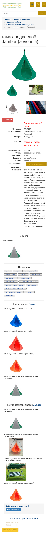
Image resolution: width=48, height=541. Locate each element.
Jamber (37, 405)
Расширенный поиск (10, 530)
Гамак (32, 304)
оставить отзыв (13, 509)
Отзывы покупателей (17, 506)
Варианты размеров (36, 164)
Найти (42, 13)
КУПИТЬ (7, 120)
